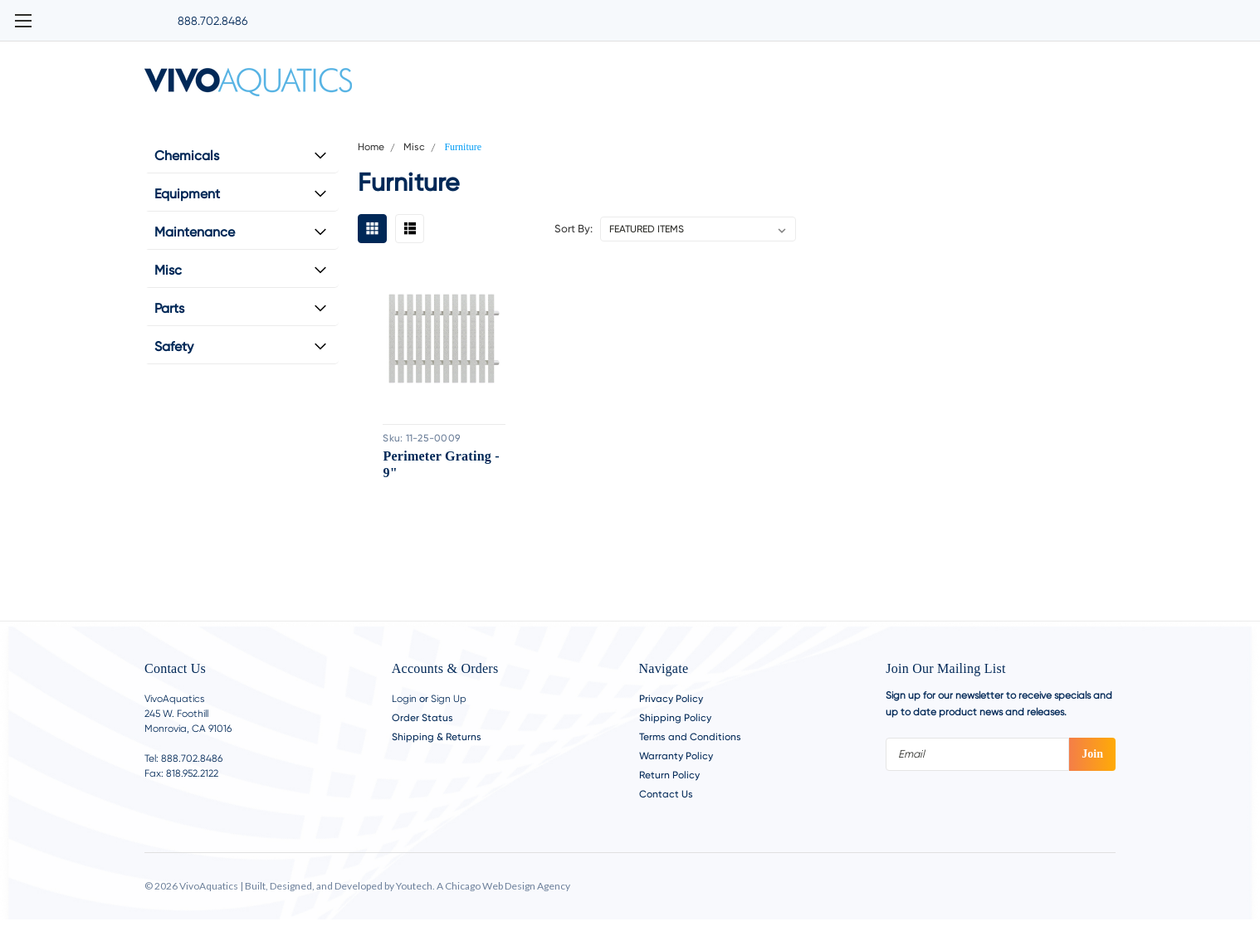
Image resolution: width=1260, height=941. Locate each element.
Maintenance (194, 232)
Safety (173, 346)
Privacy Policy (671, 699)
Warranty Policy (676, 756)
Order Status (422, 718)
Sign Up (448, 699)
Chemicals (186, 155)
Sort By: (573, 228)
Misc (168, 270)
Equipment (187, 194)
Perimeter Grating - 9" (440, 464)
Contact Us (666, 794)
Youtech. (415, 886)
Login (404, 699)
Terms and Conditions (690, 737)
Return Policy (669, 775)
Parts (169, 308)
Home (371, 147)
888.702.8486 (212, 20)
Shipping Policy (675, 718)
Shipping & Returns (436, 737)
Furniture (462, 147)
